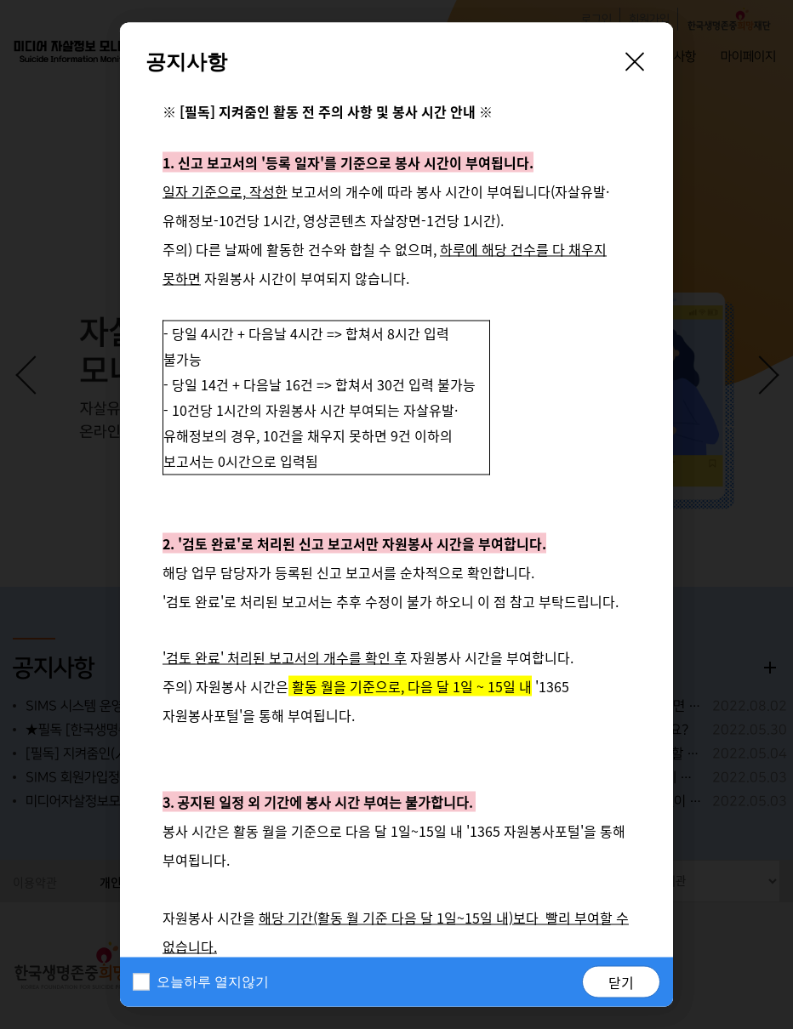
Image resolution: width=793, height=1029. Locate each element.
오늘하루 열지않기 (213, 982)
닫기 (621, 982)
